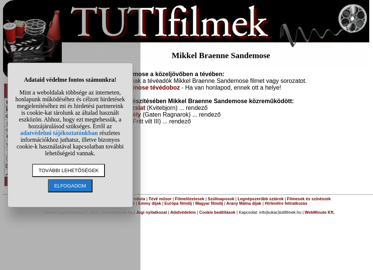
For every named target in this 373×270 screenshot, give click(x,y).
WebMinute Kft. (320, 212)
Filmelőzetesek (189, 198)
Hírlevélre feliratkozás (286, 203)
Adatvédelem (183, 212)
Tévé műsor (160, 198)
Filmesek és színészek (309, 198)
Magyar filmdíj (209, 203)
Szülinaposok (221, 198)
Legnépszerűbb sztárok (261, 198)
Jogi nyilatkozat (151, 212)
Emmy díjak (149, 203)
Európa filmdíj (178, 203)
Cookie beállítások (217, 212)
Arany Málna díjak (243, 203)
